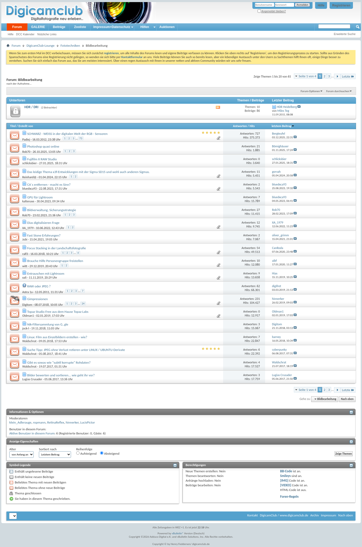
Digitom (27, 305)
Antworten (240, 126)
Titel (13, 126)
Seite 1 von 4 (307, 76)
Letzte (348, 76)
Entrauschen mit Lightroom (45, 273)
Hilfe (321, 5)
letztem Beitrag (283, 126)
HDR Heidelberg (287, 107)
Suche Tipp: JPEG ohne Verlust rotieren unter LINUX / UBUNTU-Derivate (76, 350)
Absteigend (109, 453)
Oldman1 (28, 315)
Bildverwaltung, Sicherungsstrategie (51, 210)
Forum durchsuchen (337, 91)
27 (258, 210)
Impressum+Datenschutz (111, 27)
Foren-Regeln (289, 496)
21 (258, 146)
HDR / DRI (31, 107)
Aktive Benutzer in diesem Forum (31, 433)
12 (258, 222)
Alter (12, 449)
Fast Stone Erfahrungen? (44, 235)
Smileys (285, 476)
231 (257, 299)
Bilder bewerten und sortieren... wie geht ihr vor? (61, 375)
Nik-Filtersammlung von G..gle (47, 324)
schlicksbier (29, 163)
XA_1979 (27, 228)
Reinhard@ (29, 177)
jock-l (25, 328)
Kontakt (252, 515)
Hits (252, 126)
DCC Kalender (25, 34)
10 (258, 260)
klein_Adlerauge (20, 422)
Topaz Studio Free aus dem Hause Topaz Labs (57, 312)
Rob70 (26, 152)
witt (24, 266)
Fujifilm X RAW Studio (42, 159)
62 (258, 286)
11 (258, 172)
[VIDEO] (285, 485)
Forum (17, 27)
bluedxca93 (29, 188)
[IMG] (284, 480)
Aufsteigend (86, 453)
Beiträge (59, 27)
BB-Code (286, 471)
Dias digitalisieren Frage (43, 223)
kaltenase (28, 201)
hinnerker (72, 422)
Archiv (314, 515)
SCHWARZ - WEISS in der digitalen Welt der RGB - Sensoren (67, 134)
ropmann (39, 422)
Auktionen (167, 27)
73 (80, 138)
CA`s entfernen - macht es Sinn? (48, 184)
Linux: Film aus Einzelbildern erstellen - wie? (57, 337)
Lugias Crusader (32, 379)
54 (258, 248)
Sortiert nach (47, 449)
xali (24, 277)
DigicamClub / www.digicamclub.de (284, 515)
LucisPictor (87, 422)
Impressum (328, 515)
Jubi (24, 239)
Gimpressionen (37, 299)
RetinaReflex (55, 422)
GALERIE (38, 27)
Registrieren (341, 5)
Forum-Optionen (310, 91)
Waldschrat (29, 341)
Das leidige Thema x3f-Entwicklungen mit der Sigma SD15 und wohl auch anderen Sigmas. (88, 172)
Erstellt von (25, 126)
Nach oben (347, 399)
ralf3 (25, 254)
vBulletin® (177, 533)
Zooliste (80, 27)
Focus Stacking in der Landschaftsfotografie (56, 248)
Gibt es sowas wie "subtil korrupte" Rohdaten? (59, 362)
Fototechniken (70, 45)
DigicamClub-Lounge (40, 45)
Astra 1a (27, 292)
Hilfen (144, 27)
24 (83, 303)
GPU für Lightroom (40, 197)
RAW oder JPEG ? (39, 286)
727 (257, 133)
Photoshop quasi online (43, 146)
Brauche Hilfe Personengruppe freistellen (55, 261)
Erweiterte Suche (345, 34)
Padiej (26, 139)
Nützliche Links (46, 34)
